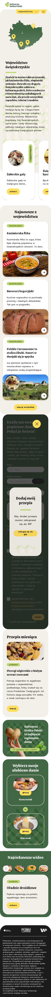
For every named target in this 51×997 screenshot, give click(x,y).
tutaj (25, 993)
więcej (13, 708)
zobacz (13, 191)
